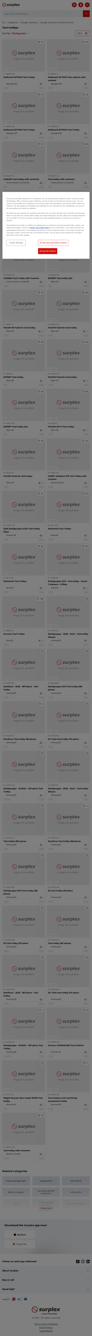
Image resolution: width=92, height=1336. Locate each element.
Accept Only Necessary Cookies (53, 242)
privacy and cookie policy (39, 228)
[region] (46, 225)
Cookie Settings (16, 242)
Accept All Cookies (48, 251)
